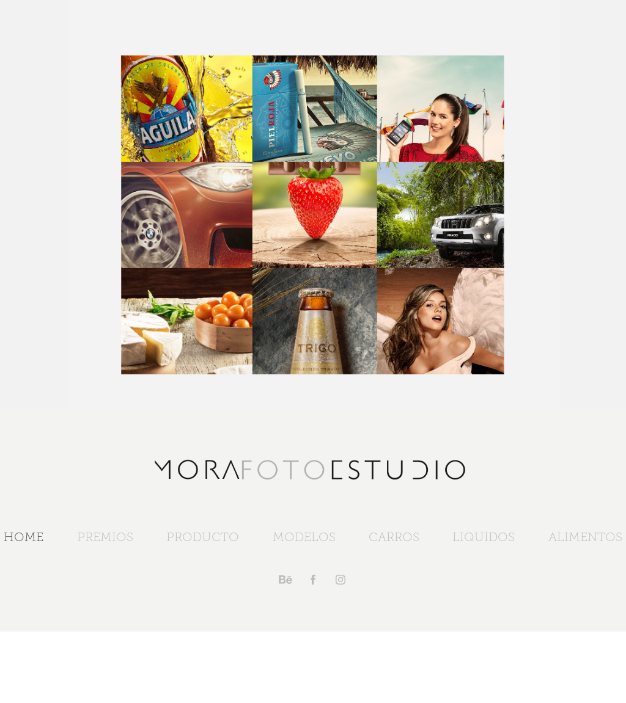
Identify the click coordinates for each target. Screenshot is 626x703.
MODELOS (304, 537)
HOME (23, 537)
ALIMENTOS (585, 537)
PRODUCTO (202, 537)
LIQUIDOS (483, 537)
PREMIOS (105, 537)
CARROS (394, 537)
